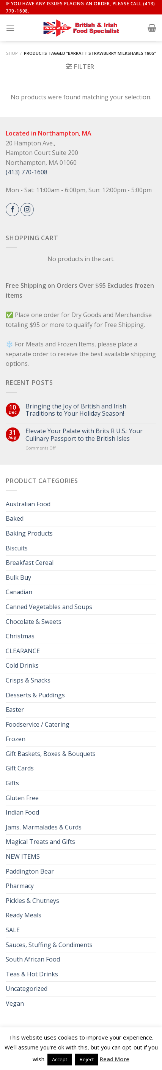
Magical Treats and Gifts (40, 841)
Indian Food (22, 812)
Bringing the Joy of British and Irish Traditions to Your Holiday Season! (75, 410)
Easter (15, 709)
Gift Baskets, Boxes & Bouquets (51, 753)
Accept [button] (59, 1059)
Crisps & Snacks (28, 680)
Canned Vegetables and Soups (49, 607)
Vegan (15, 1003)
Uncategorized (26, 988)
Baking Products (29, 533)
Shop (12, 53)
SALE (13, 930)
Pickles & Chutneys (32, 900)
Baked (15, 518)
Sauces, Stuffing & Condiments (49, 945)
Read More (114, 1059)
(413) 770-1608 (26, 172)
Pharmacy (20, 886)
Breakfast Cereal (29, 562)
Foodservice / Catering (37, 724)
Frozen (15, 739)
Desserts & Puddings (35, 695)
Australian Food (28, 504)
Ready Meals (23, 915)
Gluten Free (22, 798)
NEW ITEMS (23, 856)
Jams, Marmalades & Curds (44, 827)
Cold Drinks (22, 665)
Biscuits (17, 548)
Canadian (19, 592)
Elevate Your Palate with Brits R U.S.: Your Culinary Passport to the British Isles (84, 434)
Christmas (20, 636)
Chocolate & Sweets (33, 621)
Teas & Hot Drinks (32, 974)
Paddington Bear (30, 871)
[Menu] (10, 28)
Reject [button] (87, 1059)
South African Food (33, 959)
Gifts (12, 783)
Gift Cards (20, 768)
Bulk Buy (18, 577)
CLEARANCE (23, 651)
